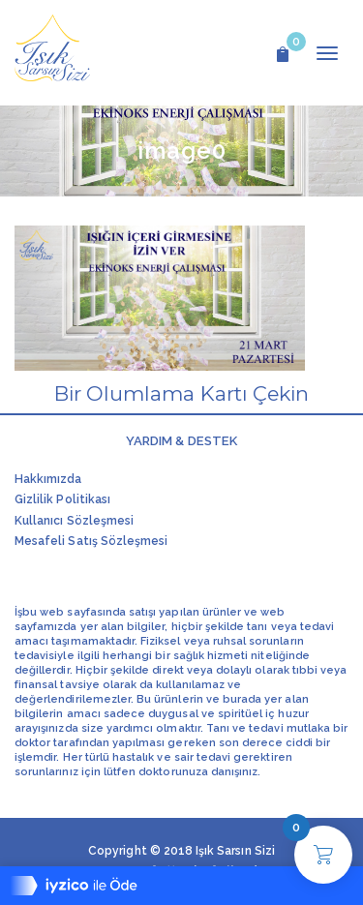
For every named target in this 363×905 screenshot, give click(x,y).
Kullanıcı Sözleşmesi (74, 521)
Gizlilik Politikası (62, 499)
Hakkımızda (48, 479)
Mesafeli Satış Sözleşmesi (91, 541)
